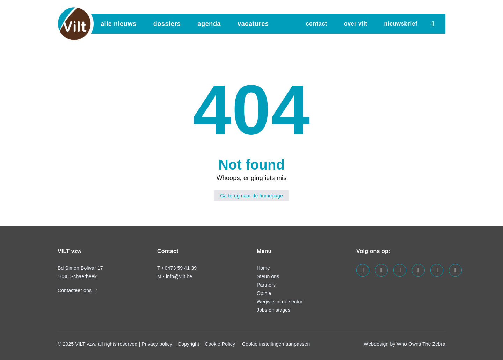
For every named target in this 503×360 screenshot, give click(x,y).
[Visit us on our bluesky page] (455, 270)
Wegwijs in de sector (279, 301)
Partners (266, 285)
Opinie (264, 293)
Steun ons (268, 276)
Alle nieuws (119, 23)
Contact (316, 24)
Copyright (188, 344)
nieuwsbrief (400, 24)
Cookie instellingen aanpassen (276, 344)
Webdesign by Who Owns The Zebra (404, 344)
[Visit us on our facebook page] (362, 270)
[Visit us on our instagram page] (418, 270)
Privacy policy (156, 344)
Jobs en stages (273, 310)
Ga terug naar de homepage (251, 196)
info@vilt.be (179, 276)
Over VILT (355, 24)
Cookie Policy (220, 344)
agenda (209, 23)
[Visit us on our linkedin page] (399, 270)
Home (263, 268)
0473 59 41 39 (181, 268)
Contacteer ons (77, 290)
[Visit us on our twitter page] (381, 270)
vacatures (253, 23)
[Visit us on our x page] (436, 270)
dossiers (167, 23)
